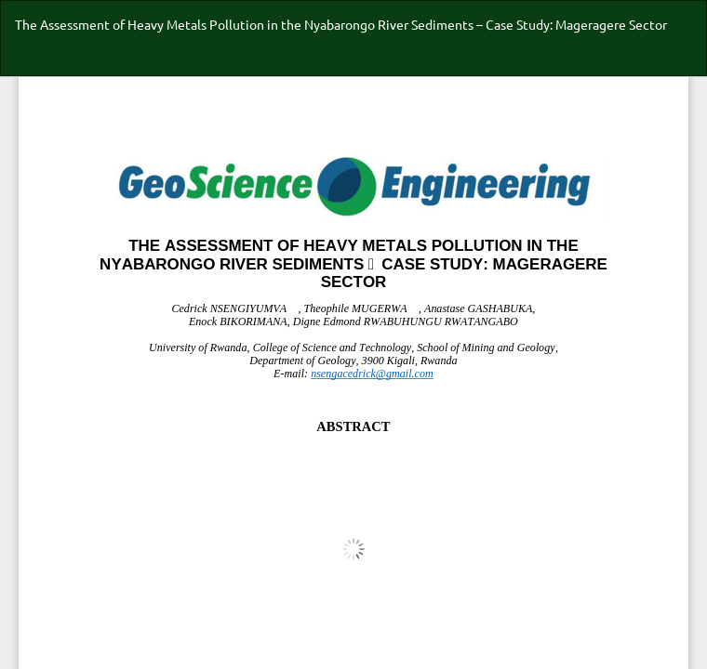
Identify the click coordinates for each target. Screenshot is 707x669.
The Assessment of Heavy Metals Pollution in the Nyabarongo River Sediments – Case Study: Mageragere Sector (341, 24)
